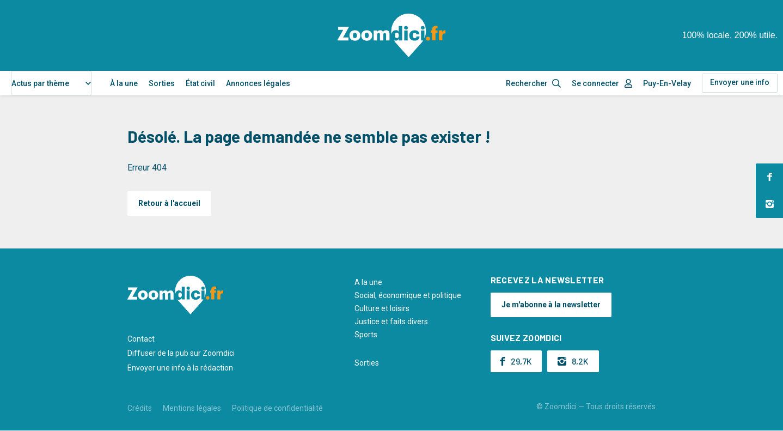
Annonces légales (258, 83)
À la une (124, 83)
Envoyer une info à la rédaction (180, 367)
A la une (368, 282)
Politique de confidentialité (277, 408)
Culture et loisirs (381, 308)
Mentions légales (192, 408)
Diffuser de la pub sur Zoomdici (181, 353)
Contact (141, 339)
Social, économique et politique (407, 295)
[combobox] (51, 83)
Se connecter (595, 83)
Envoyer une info (739, 82)
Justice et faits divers (391, 321)
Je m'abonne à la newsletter (551, 304)
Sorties (162, 83)
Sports (365, 334)
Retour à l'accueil (169, 203)
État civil (200, 83)
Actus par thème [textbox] (40, 83)
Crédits (139, 408)
